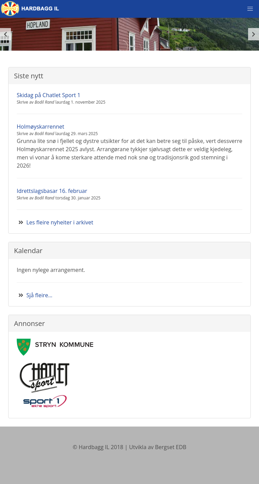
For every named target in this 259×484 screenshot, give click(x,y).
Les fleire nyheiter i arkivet (59, 222)
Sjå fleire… (39, 295)
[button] (250, 9)
